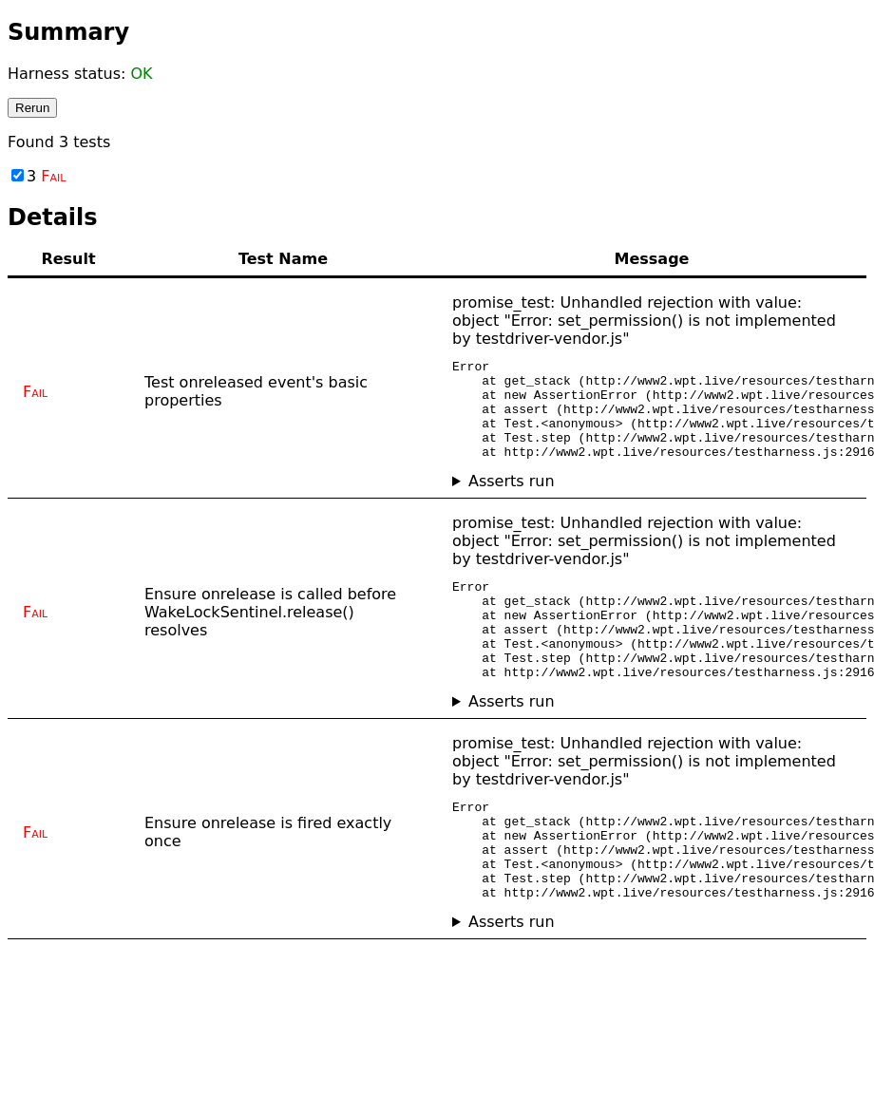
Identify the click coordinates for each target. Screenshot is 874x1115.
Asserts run (511, 501)
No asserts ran (651, 501)
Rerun (32, 108)
